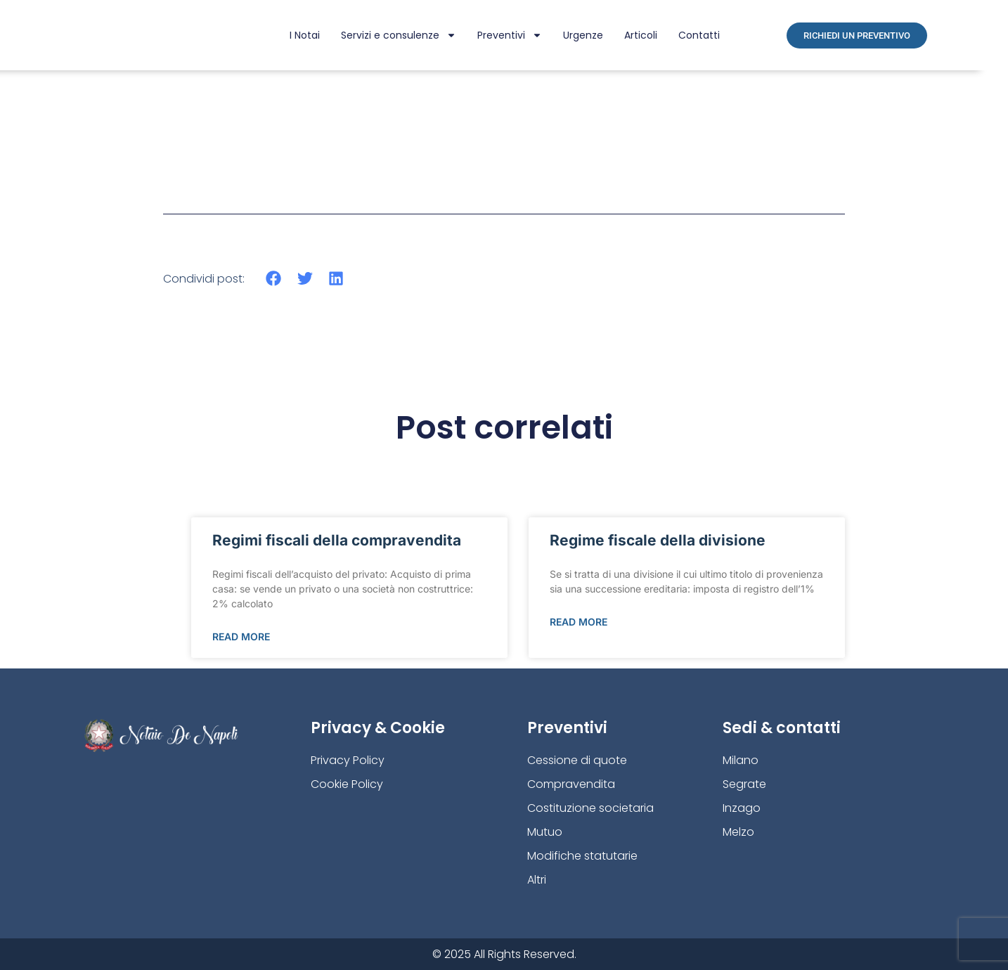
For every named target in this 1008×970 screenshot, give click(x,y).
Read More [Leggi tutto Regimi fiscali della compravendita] (241, 636)
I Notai (305, 35)
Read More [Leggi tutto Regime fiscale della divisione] (578, 622)
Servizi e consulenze (398, 35)
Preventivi (509, 35)
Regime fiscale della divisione (657, 540)
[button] (274, 279)
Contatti (699, 35)
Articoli (640, 35)
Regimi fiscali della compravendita (336, 540)
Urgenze (583, 35)
